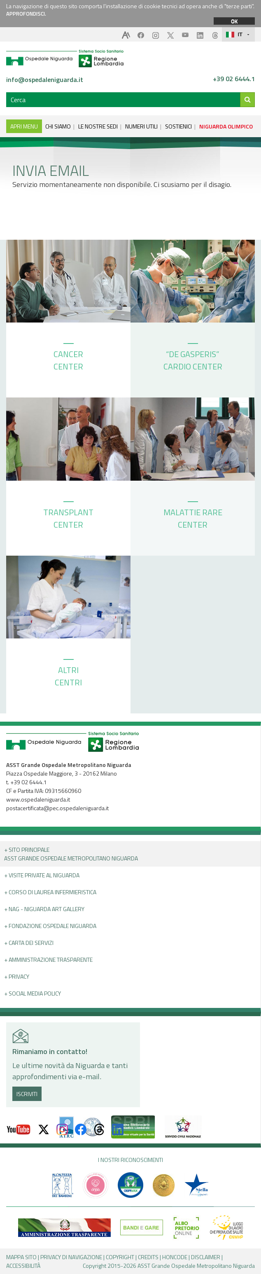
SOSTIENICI (178, 126)
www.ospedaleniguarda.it (38, 799)
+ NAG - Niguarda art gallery (44, 909)
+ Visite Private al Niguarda (41, 875)
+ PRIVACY (16, 976)
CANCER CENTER (68, 358)
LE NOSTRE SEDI (98, 126)
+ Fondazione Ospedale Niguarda (50, 925)
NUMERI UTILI (141, 126)
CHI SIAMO (58, 126)
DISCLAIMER (205, 1257)
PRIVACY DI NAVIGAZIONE (71, 1257)
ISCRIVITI (26, 1093)
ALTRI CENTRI (68, 674)
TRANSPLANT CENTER (68, 516)
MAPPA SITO (21, 1257)
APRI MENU (24, 126)
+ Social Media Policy (32, 993)
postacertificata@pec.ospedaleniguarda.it (57, 808)
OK (234, 21)
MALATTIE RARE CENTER (192, 516)
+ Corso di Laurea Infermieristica (50, 892)
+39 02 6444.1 (234, 79)
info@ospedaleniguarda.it (44, 79)
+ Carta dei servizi (29, 942)
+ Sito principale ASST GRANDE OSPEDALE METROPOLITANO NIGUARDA (71, 854)
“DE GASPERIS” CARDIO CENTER (192, 358)
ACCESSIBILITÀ (23, 1265)
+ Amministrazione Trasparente (48, 959)
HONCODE (174, 1257)
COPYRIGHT (120, 1257)
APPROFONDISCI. (26, 13)
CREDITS (148, 1257)
